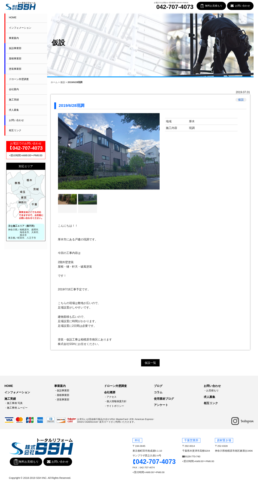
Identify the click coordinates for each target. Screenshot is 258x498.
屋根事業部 (15, 58)
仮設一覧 (150, 362)
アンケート (161, 404)
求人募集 (14, 109)
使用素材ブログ (164, 398)
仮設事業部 (15, 48)
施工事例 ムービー (17, 407)
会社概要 (109, 392)
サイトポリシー (115, 405)
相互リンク (15, 130)
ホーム (54, 82)
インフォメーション (20, 27)
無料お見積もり (213, 5)
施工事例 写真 (15, 403)
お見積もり (212, 390)
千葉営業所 (191, 440)
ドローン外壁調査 (19, 79)
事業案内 (14, 38)
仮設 (62, 82)
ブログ (158, 385)
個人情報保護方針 (117, 401)
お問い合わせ (242, 5)
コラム (158, 392)
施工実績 (14, 99)
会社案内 (14, 89)
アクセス (112, 396)
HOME (12, 17)
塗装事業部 (15, 68)
